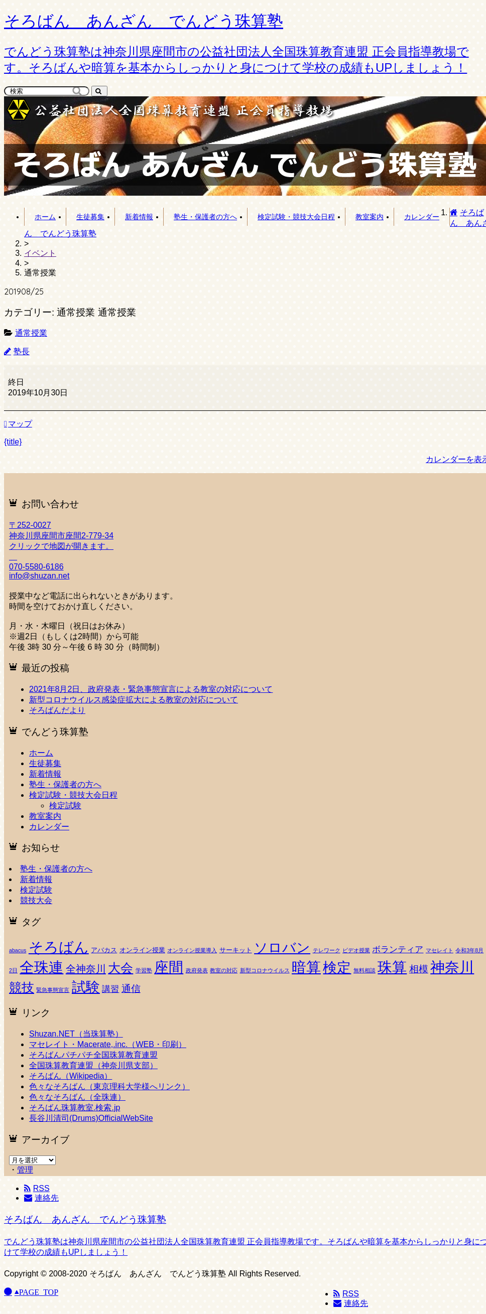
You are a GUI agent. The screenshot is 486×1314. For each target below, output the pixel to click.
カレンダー (421, 217)
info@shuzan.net (39, 575)
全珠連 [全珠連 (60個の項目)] (41, 967)
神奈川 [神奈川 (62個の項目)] (452, 967)
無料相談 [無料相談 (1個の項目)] (364, 970)
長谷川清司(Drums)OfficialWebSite (91, 1118)
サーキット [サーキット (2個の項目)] (235, 950)
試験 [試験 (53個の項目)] (86, 987)
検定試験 (65, 805)
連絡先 (350, 1303)
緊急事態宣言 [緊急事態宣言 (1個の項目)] (52, 990)
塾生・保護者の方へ (205, 217)
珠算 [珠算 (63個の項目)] (392, 967)
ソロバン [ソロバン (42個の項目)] (282, 947)
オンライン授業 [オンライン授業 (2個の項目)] (142, 950)
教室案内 (369, 217)
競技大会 (36, 900)
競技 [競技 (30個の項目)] (21, 987)
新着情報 (139, 217)
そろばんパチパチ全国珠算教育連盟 (93, 1055)
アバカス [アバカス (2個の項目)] (104, 950)
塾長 (22, 351)
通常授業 (31, 333)
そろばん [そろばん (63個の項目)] (59, 947)
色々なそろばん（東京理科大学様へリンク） (109, 1086)
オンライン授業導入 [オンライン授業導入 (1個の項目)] (192, 950)
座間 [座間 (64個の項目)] (168, 967)
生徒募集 (90, 217)
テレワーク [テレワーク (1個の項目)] (326, 950)
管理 (25, 1169)
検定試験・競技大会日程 (296, 217)
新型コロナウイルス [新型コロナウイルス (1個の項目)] (265, 970)
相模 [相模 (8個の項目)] (418, 969)
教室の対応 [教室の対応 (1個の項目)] (223, 970)
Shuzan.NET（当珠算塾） (76, 1034)
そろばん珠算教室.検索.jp (74, 1107)
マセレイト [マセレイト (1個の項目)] (439, 950)
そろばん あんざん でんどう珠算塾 (85, 1219)
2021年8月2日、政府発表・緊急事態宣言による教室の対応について (151, 689)
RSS (346, 1293)
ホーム (45, 217)
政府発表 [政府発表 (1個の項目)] (197, 970)
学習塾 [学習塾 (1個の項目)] (144, 970)
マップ (18, 423)
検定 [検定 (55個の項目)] (337, 967)
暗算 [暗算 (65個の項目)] (306, 967)
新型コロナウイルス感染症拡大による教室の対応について (133, 699)
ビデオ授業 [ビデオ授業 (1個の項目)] (356, 950)
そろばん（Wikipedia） (70, 1076)
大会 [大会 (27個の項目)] (120, 968)
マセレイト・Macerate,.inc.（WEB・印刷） (107, 1044)
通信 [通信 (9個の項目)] (131, 988)
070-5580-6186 (36, 566)
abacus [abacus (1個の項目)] (17, 950)
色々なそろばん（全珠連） (77, 1097)
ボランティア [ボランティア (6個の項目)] (397, 949)
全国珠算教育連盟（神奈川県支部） (93, 1065)
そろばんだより (57, 710)
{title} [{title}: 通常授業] (13, 441)
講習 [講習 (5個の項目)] (110, 989)
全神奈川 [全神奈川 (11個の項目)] (86, 968)
